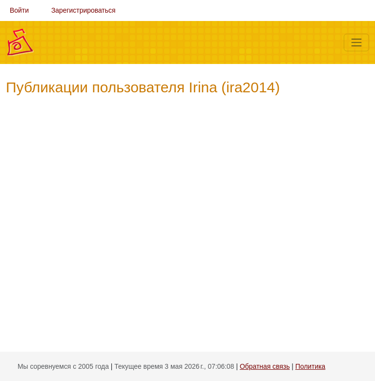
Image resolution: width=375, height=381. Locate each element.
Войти (19, 10)
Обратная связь (265, 366)
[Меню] (356, 42)
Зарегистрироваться (83, 10)
